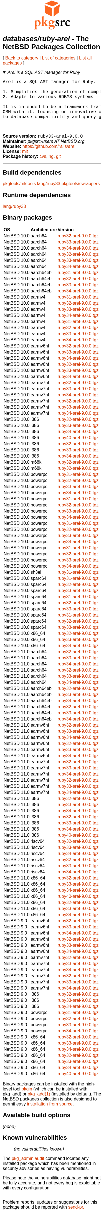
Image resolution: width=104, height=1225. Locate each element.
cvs (43, 167)
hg (51, 167)
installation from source (50, 1114)
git (58, 167)
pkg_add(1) (39, 1104)
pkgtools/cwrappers (81, 194)
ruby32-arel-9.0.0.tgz (78, 246)
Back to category (21, 58)
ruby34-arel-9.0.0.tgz (78, 259)
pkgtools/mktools (19, 194)
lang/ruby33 (48, 194)
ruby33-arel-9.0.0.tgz (78, 252)
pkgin (27, 1099)
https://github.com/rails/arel (48, 157)
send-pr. (76, 1218)
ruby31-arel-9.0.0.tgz (78, 283)
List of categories (58, 58)
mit (25, 162)
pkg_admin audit (28, 1169)
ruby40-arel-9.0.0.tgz (78, 448)
